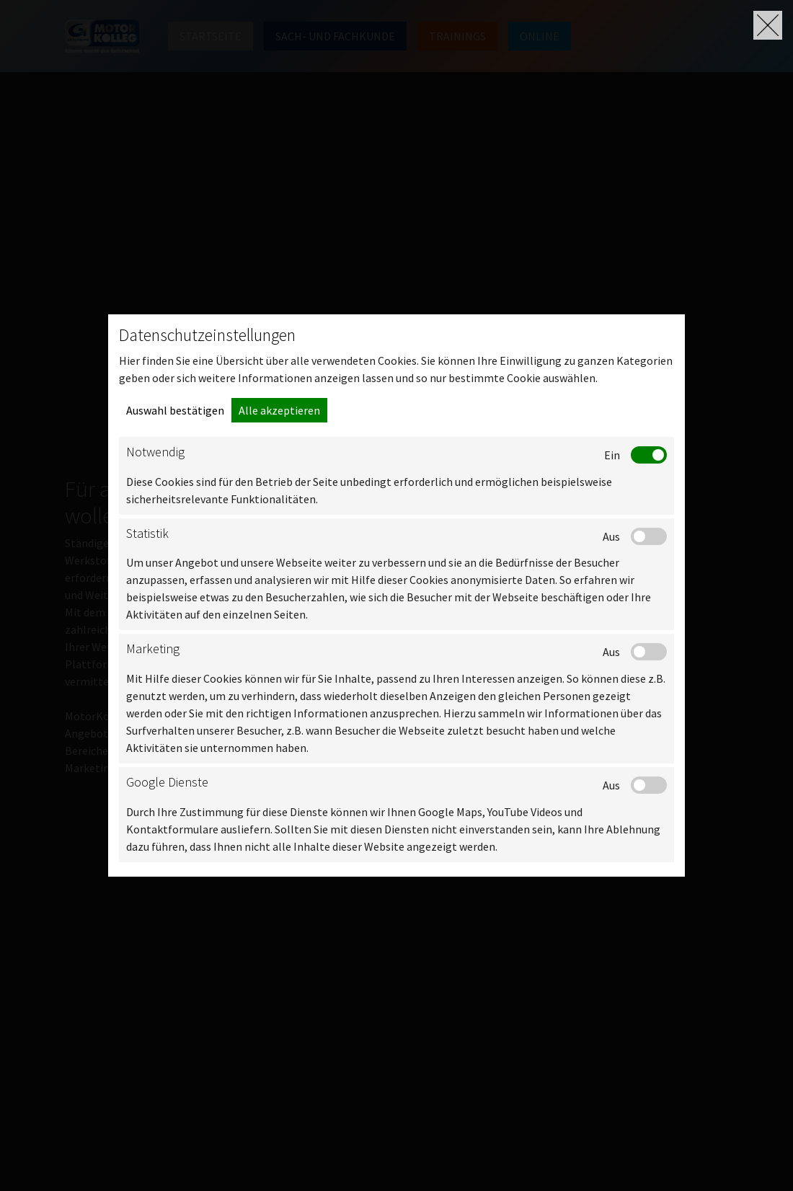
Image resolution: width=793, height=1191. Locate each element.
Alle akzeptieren (279, 410)
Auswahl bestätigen (175, 410)
